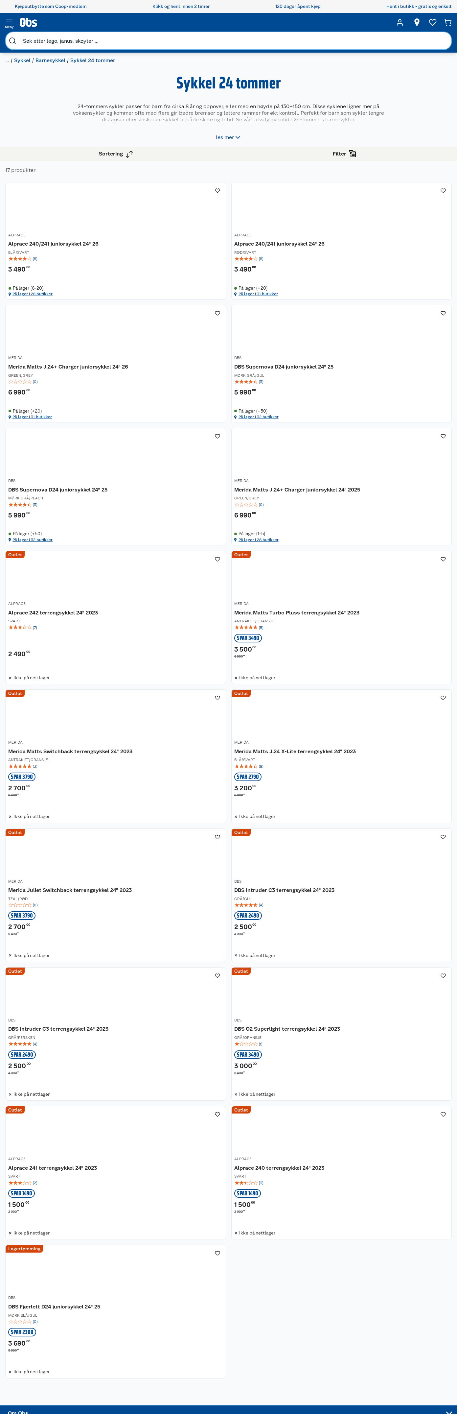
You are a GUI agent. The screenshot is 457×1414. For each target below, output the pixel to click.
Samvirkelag (37, 1365)
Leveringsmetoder (412, 1335)
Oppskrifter (209, 1335)
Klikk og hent (153, 1324)
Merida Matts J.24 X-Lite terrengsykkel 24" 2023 (151, 749)
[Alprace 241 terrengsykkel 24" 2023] (395, 927)
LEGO (260, 1336)
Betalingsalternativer (103, 1346)
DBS (123, 392)
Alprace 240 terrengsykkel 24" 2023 (165, 1109)
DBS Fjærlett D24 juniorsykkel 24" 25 (279, 1109)
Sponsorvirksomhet (44, 1382)
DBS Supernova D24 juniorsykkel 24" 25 (166, 403)
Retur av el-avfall (157, 1315)
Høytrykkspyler (271, 1345)
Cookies (90, 1396)
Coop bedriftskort (158, 1349)
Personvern (93, 1388)
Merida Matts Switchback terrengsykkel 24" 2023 (379, 567)
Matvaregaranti (155, 1332)
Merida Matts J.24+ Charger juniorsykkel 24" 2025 (382, 403)
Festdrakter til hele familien (217, 1301)
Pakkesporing (95, 1363)
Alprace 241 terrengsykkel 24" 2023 (391, 927)
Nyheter (32, 1307)
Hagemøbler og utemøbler (271, 1317)
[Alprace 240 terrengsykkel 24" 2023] (168, 1105)
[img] (168, 251)
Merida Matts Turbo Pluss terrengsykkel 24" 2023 (266, 567)
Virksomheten (39, 1374)
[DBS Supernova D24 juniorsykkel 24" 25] (168, 391)
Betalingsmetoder (332, 1335)
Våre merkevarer (41, 1324)
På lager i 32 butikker (147, 461)
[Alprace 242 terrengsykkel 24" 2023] (168, 563)
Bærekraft (34, 1349)
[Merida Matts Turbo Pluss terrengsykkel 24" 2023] (281, 563)
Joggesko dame (271, 1370)
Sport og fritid (25, 38)
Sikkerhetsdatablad (45, 1357)
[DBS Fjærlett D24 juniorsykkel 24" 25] (281, 1105)
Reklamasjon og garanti (98, 1326)
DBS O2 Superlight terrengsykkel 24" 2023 (279, 931)
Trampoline (267, 1305)
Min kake (148, 1357)
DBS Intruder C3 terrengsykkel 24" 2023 (390, 749)
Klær (259, 1353)
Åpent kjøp (151, 1298)
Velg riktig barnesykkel (210, 1324)
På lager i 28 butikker (374, 461)
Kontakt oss (93, 1307)
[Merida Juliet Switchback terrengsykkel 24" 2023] (281, 745)
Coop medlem (154, 1307)
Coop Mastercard (157, 1340)
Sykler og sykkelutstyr (278, 1328)
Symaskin (265, 1361)
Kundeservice (95, 1298)
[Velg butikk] (415, 22)
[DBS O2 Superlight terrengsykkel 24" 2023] (281, 927)
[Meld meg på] (411, 1311)
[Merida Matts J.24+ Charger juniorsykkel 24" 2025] (395, 391)
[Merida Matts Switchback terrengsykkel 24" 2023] (395, 563)
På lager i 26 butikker (148, 297)
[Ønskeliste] (431, 22)
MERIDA (354, 228)
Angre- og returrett (101, 1315)
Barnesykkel (84, 38)
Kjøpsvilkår (93, 1379)
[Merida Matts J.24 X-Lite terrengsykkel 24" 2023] (168, 745)
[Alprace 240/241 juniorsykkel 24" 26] (168, 227)
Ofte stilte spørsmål (102, 1338)
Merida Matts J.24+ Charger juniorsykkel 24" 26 (382, 239)
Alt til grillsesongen (217, 1312)
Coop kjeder (37, 1332)
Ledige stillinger (41, 1340)
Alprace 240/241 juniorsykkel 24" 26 (165, 235)
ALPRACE (128, 228)
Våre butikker (38, 1315)
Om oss (31, 1298)
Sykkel (55, 38)
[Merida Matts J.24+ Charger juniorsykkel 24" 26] (395, 227)
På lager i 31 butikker (260, 297)
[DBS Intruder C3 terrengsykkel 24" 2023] (395, 745)
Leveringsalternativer (104, 1354)
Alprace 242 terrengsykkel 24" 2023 (165, 564)
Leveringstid (94, 1405)
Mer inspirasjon (213, 1352)
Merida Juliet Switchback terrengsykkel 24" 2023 (265, 749)
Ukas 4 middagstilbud (220, 1343)
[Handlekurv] (448, 22)
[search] (67, 22)
